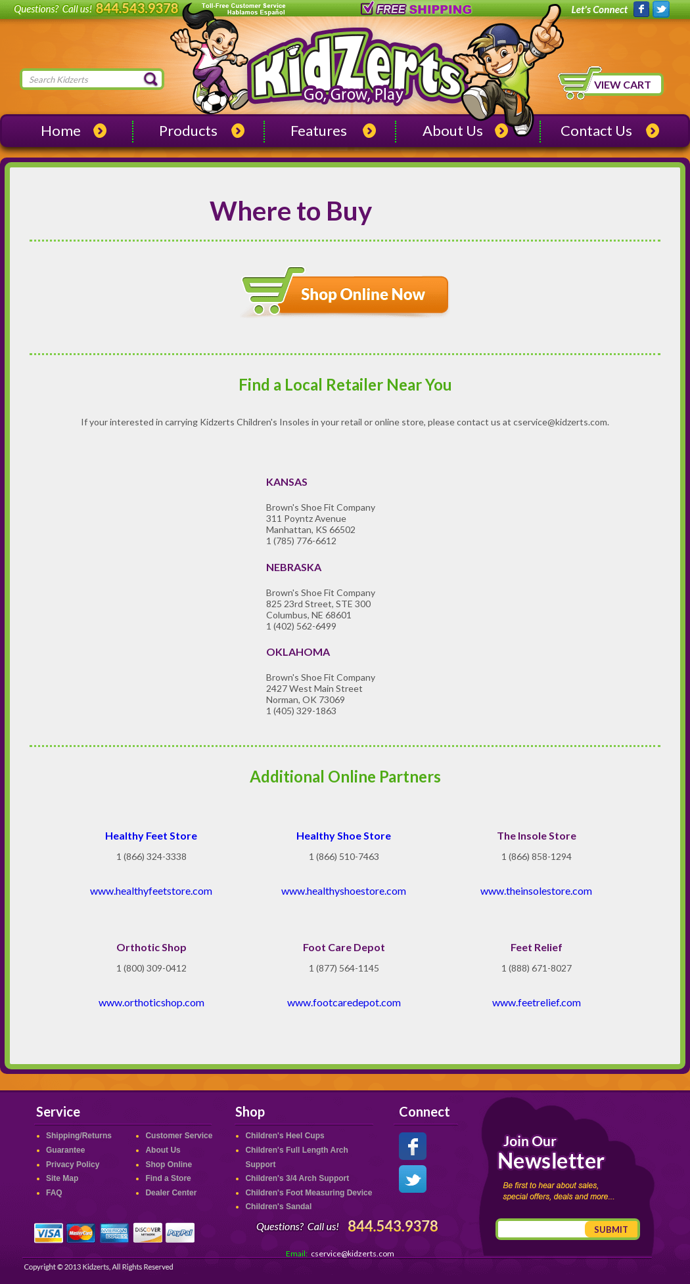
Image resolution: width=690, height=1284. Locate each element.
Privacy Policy (72, 1164)
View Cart (622, 84)
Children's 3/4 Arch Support (297, 1178)
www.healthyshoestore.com (343, 890)
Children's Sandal (278, 1206)
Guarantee (65, 1150)
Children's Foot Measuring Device (308, 1192)
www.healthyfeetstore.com (151, 890)
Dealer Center (170, 1192)
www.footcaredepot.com (344, 1002)
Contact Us (596, 130)
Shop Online (168, 1164)
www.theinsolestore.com (536, 890)
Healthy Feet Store (151, 835)
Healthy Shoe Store (343, 835)
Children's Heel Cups (284, 1135)
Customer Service (178, 1135)
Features (318, 130)
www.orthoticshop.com (151, 1002)
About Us (453, 130)
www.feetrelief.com (536, 1002)
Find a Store (168, 1178)
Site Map (62, 1178)
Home (61, 130)
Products (188, 130)
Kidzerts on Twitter (661, 10)
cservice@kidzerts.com (352, 1253)
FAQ (54, 1192)
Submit (611, 1229)
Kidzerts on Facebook (641, 10)
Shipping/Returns (79, 1135)
